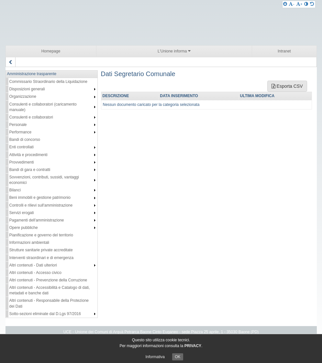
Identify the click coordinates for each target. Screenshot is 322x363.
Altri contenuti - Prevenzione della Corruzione (48, 280)
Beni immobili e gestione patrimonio (40, 197)
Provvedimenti (21, 162)
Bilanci (15, 190)
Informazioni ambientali (29, 242)
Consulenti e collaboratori (31, 117)
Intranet (284, 51)
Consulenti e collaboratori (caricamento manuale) (43, 107)
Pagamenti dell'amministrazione (36, 220)
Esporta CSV (287, 86)
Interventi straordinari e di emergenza (41, 257)
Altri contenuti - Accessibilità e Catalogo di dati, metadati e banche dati (49, 290)
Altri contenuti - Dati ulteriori (33, 265)
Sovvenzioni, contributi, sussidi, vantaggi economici (44, 180)
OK (177, 357)
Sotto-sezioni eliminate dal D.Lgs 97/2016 (45, 314)
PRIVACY (192, 346)
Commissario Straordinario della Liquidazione (48, 81)
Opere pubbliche (23, 227)
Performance (20, 132)
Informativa (154, 357)
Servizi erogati (21, 212)
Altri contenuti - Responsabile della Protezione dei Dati (49, 303)
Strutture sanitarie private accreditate (41, 250)
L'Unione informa (174, 51)
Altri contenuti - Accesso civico (35, 272)
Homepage (51, 51)
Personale (18, 124)
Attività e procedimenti (28, 155)
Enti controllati (21, 147)
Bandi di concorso (24, 139)
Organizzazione (22, 96)
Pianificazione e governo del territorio (41, 235)
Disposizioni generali (27, 89)
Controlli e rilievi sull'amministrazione (41, 205)
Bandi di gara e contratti (29, 169)
